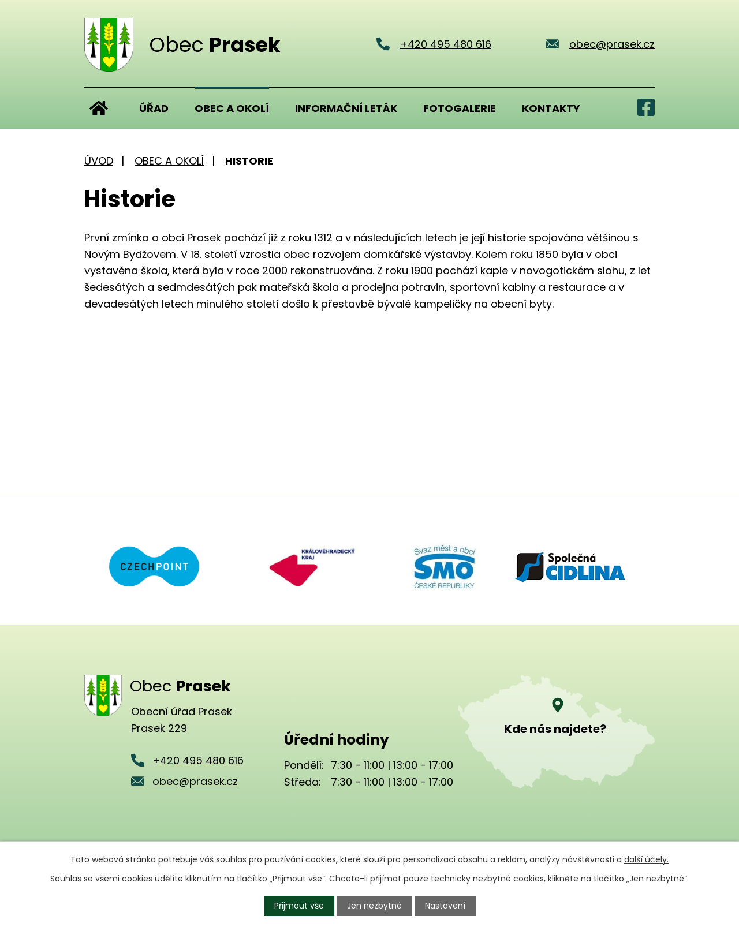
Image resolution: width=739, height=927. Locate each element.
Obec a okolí (232, 108)
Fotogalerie (459, 108)
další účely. (646, 859)
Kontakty (551, 108)
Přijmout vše (299, 905)
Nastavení (445, 905)
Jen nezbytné (374, 905)
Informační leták (346, 108)
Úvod (98, 108)
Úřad (154, 108)
